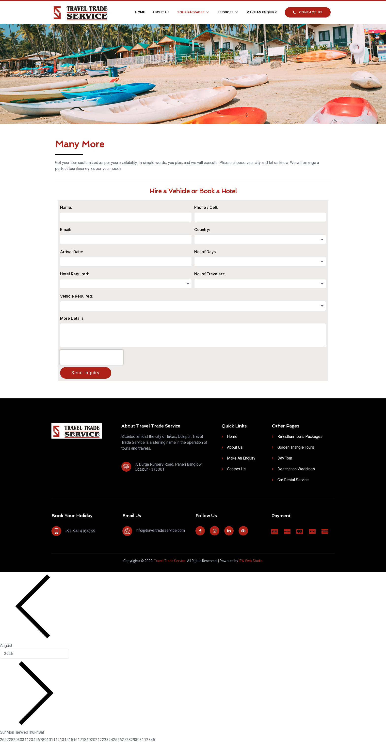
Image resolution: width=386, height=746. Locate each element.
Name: (66, 207)
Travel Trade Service (170, 562)
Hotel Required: (74, 274)
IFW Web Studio (251, 562)
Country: (202, 229)
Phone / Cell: (206, 207)
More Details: (72, 318)
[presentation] (91, 358)
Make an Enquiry (261, 12)
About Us (161, 12)
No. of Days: (205, 251)
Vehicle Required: (76, 296)
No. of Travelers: (209, 274)
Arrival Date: (71, 251)
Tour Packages (193, 12)
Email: (65, 229)
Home (140, 12)
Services (228, 12)
